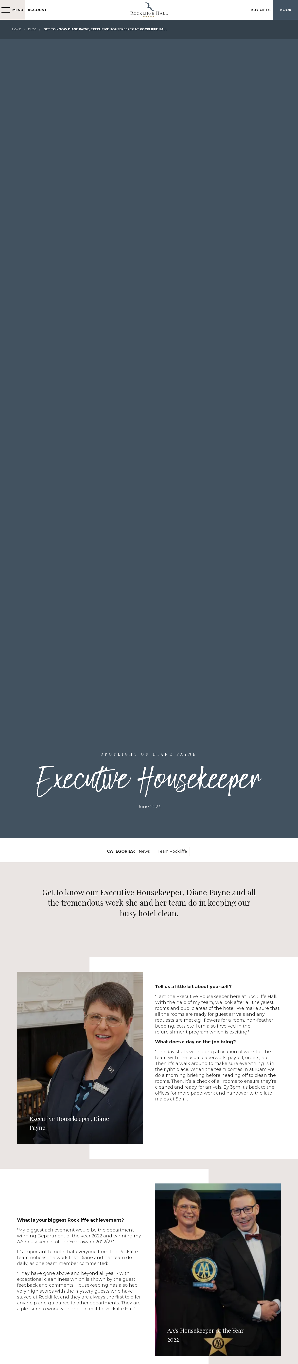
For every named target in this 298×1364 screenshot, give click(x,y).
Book (285, 10)
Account (37, 10)
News (144, 851)
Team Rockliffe (172, 851)
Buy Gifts (261, 10)
